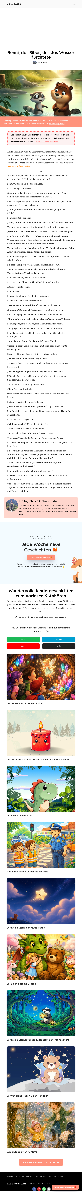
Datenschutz (38, 1184)
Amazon (59, 639)
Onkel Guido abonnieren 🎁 (41, 557)
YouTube (23, 647)
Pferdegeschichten (32, 1178)
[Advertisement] (41, 22)
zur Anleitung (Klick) (58, 123)
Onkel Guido (15, 3)
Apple (59, 647)
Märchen (63, 1178)
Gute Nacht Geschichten (15, 1178)
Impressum (49, 1184)
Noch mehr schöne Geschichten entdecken (41, 1163)
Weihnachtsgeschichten (49, 1178)
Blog (30, 1184)
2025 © (16, 1185)
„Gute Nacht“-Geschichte (18, 166)
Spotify (23, 639)
